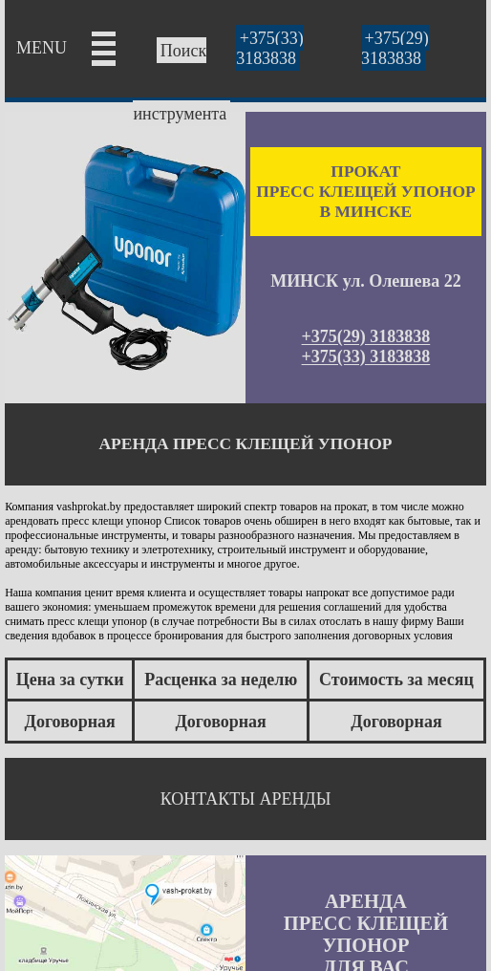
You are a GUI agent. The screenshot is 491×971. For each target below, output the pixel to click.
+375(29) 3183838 (395, 48)
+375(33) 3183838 (270, 48)
